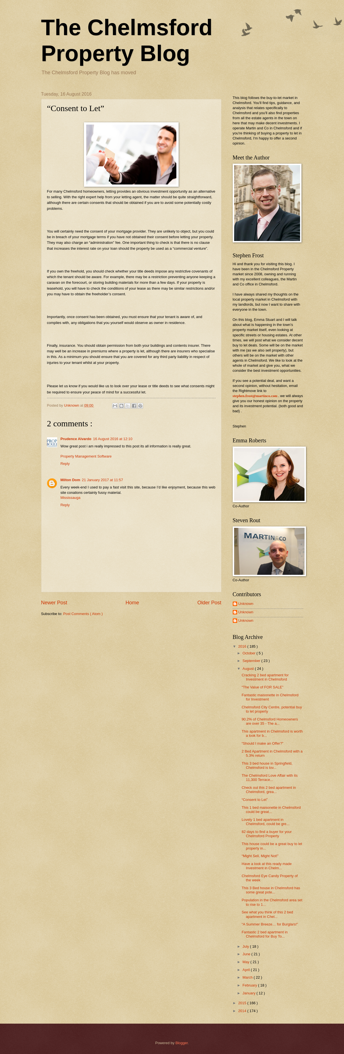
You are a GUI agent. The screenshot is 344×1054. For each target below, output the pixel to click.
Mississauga (71, 498)
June (247, 954)
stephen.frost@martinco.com (255, 396)
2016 (242, 646)
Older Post (209, 602)
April (247, 970)
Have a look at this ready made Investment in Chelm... (267, 866)
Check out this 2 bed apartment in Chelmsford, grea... (269, 789)
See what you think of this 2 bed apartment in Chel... (267, 914)
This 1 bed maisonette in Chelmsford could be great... (271, 809)
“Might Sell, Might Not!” (260, 856)
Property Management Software (86, 456)
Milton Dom (70, 480)
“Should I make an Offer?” (262, 743)
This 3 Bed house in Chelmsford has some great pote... (271, 890)
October (249, 653)
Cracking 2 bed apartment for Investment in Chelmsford (265, 677)
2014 (242, 1011)
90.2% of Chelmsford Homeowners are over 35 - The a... (270, 721)
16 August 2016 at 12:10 (112, 439)
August (249, 668)
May (246, 962)
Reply (65, 463)
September (252, 661)
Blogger (182, 1043)
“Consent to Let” (255, 800)
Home (132, 602)
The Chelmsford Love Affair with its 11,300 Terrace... (270, 777)
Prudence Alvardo (76, 439)
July (246, 946)
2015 (242, 1003)
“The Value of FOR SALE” (262, 687)
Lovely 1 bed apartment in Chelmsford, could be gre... (266, 821)
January (249, 993)
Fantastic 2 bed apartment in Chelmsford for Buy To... (265, 934)
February (250, 985)
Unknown (246, 604)
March (248, 977)
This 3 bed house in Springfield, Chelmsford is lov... (267, 765)
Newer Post (54, 602)
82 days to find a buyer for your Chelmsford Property (267, 834)
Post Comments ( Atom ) (83, 614)
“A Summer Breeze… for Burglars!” (270, 924)
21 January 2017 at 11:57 (102, 480)
